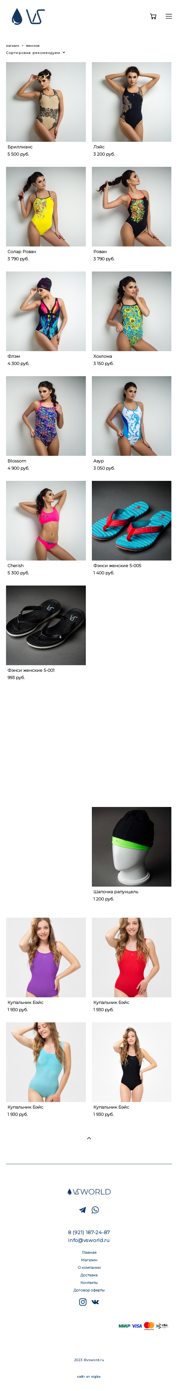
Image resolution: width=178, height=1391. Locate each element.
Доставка (89, 1275)
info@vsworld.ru (89, 1240)
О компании (89, 1267)
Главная (89, 1252)
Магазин (89, 1260)
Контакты (89, 1282)
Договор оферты (89, 1290)
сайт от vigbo (89, 1376)
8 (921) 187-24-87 (89, 1232)
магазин (12, 46)
